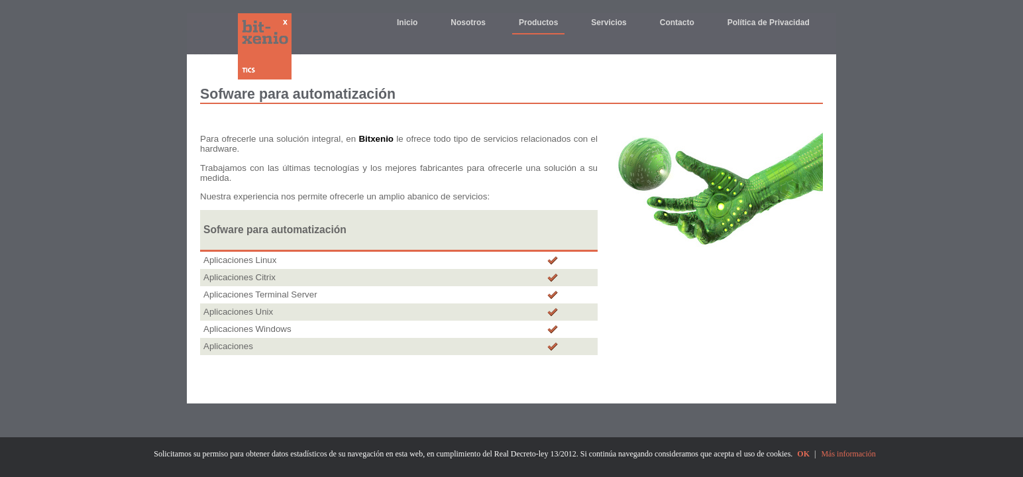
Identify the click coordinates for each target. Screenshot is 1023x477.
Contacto (677, 22)
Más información (848, 453)
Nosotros (468, 22)
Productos (538, 22)
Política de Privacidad (768, 22)
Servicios (608, 22)
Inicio (407, 22)
